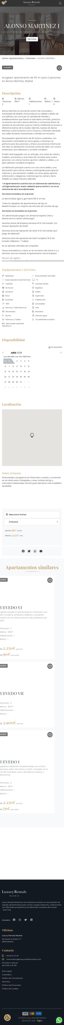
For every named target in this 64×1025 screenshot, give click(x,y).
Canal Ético (7, 975)
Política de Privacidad (11, 985)
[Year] (20, 352)
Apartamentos (17, 58)
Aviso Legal (7, 971)
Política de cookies (10, 989)
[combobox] (32, 522)
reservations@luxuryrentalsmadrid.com (23, 959)
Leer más (7, 910)
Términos (6, 982)
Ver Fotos (32, 39)
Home (5, 58)
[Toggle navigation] (60, 3)
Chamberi (30, 58)
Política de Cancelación (12, 978)
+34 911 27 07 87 (12, 956)
